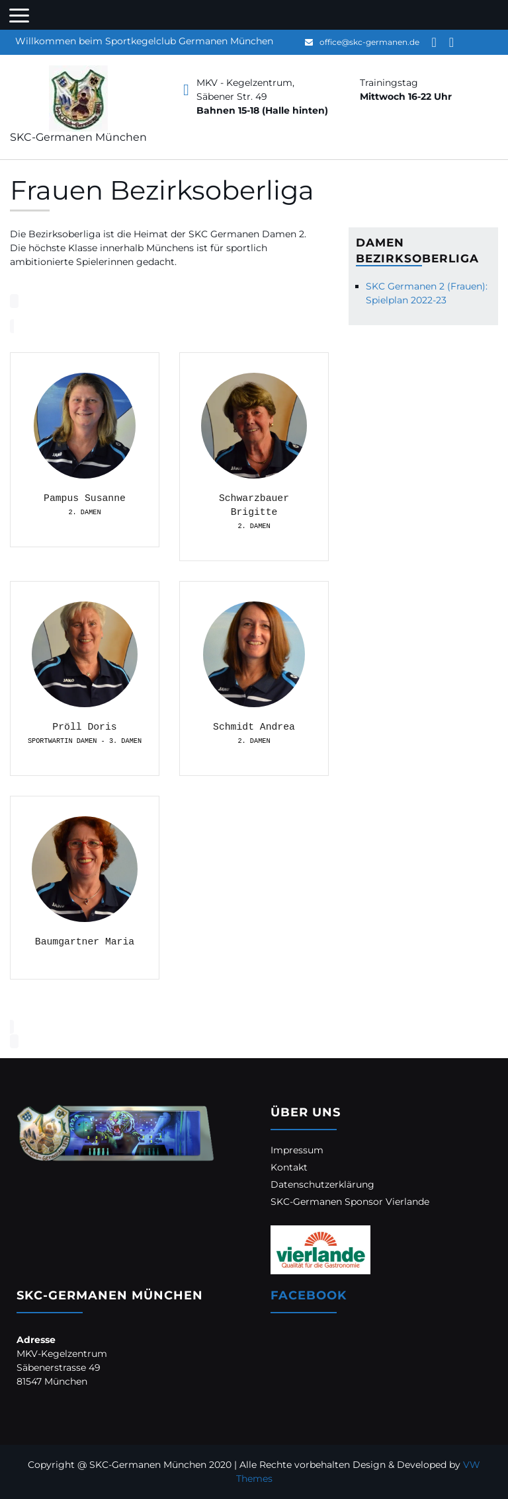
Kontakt (289, 1167)
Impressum (297, 1150)
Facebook (309, 1295)
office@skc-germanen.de (369, 42)
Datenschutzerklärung (322, 1184)
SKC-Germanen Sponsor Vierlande (350, 1202)
